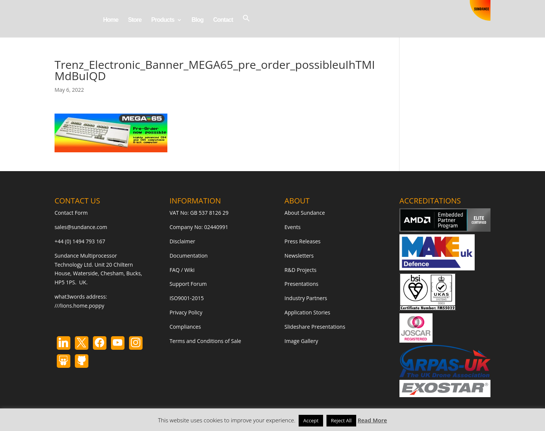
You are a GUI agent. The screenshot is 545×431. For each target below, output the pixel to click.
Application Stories (307, 312)
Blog (197, 20)
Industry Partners (305, 298)
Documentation (189, 255)
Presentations (301, 283)
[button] (246, 25)
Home (110, 20)
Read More (372, 420)
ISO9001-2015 (187, 298)
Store (134, 20)
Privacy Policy (186, 312)
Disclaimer (182, 241)
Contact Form (71, 212)
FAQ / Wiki (182, 269)
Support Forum (188, 283)
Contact (223, 20)
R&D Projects (300, 269)
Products (162, 20)
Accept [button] (311, 420)
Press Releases (302, 241)
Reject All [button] (341, 420)
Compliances (185, 326)
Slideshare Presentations (314, 326)
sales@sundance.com (81, 227)
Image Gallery (301, 340)
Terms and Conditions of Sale (205, 340)
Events (292, 227)
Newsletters (299, 255)
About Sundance (304, 212)
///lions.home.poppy (79, 305)
